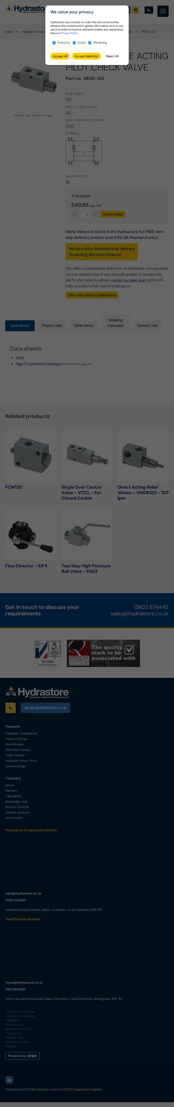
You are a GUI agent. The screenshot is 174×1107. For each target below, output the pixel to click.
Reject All (112, 56)
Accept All (60, 56)
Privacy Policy (69, 33)
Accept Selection (86, 56)
